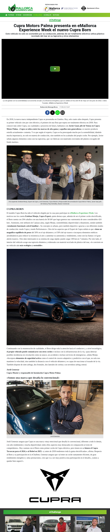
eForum (18, 15)
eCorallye (47, 15)
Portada (9, 15)
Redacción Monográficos (49, 107)
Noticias (56, 15)
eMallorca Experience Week (82, 213)
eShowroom (27, 15)
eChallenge (38, 15)
